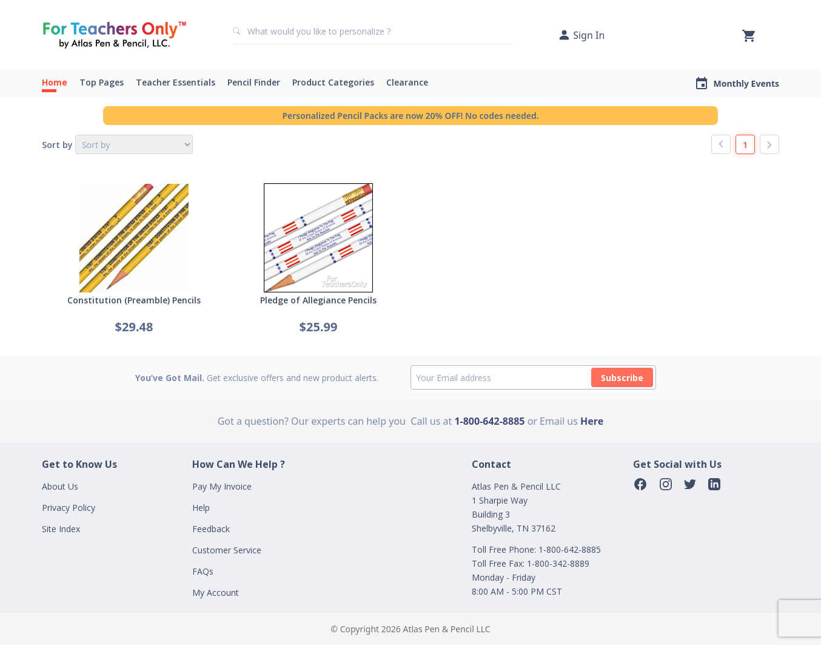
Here (591, 421)
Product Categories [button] (333, 82)
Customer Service (226, 550)
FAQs (202, 571)
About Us (60, 486)
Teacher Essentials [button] (175, 82)
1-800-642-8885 (489, 421)
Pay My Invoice (222, 486)
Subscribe (622, 377)
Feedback (211, 529)
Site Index (61, 529)
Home (54, 82)
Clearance (407, 82)
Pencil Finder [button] (253, 82)
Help (201, 507)
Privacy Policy (68, 507)
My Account (215, 592)
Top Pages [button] (101, 82)
